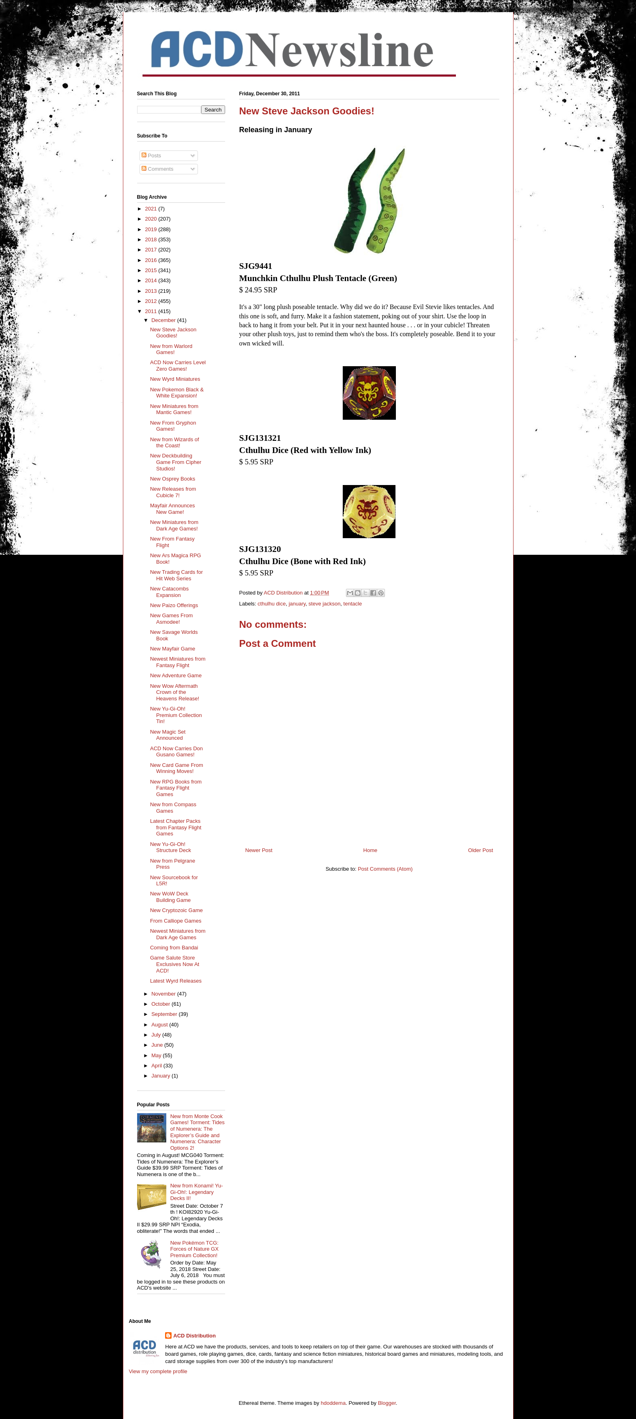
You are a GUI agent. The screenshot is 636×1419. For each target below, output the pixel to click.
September (164, 1014)
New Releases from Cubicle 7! (173, 492)
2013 (152, 291)
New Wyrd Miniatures (175, 379)
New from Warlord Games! (171, 349)
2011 (152, 311)
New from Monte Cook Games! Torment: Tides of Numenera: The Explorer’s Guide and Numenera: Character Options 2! (197, 1132)
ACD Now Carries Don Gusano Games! (176, 751)
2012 (152, 301)
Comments (157, 169)
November (164, 994)
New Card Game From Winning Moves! (176, 768)
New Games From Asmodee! (171, 618)
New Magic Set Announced (167, 735)
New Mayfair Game (172, 649)
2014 (152, 280)
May (157, 1055)
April (157, 1066)
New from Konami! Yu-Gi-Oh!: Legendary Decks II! (196, 1192)
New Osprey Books (172, 479)
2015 (152, 270)
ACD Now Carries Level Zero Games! (178, 365)
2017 (152, 250)
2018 (152, 239)
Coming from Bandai (174, 948)
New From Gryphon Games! (173, 426)
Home (370, 850)
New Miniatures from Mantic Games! (174, 409)
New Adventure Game (176, 675)
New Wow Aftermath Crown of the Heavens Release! (174, 692)
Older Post (480, 850)
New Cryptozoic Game (176, 910)
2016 (152, 260)
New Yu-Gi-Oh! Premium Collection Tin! (176, 715)
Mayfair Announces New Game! (172, 508)
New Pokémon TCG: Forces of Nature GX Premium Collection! (194, 1249)
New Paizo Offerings (174, 605)
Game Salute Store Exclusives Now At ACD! (174, 964)
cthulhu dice (272, 604)
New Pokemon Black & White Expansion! (177, 392)
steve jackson (325, 604)
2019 (152, 229)
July (156, 1035)
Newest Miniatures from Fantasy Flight (178, 662)
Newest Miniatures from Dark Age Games (178, 934)
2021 (152, 209)
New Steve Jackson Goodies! (173, 332)
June (157, 1045)
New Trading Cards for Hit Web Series (176, 575)
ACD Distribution (194, 1336)
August (160, 1025)
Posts (151, 155)
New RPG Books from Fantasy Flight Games (176, 788)
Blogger (387, 1403)
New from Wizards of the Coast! (174, 442)
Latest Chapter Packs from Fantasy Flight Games (175, 827)
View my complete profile (158, 1371)
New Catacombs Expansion (169, 592)
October (161, 1004)
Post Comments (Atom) (385, 869)
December (164, 320)
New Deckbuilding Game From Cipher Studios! (175, 462)
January (161, 1076)
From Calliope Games (175, 921)
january (297, 604)
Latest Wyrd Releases (176, 981)
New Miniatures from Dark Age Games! (174, 525)
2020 (152, 219)
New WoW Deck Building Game (170, 897)
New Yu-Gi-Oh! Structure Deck (170, 847)
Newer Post (259, 850)
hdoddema (333, 1403)
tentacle (353, 604)
